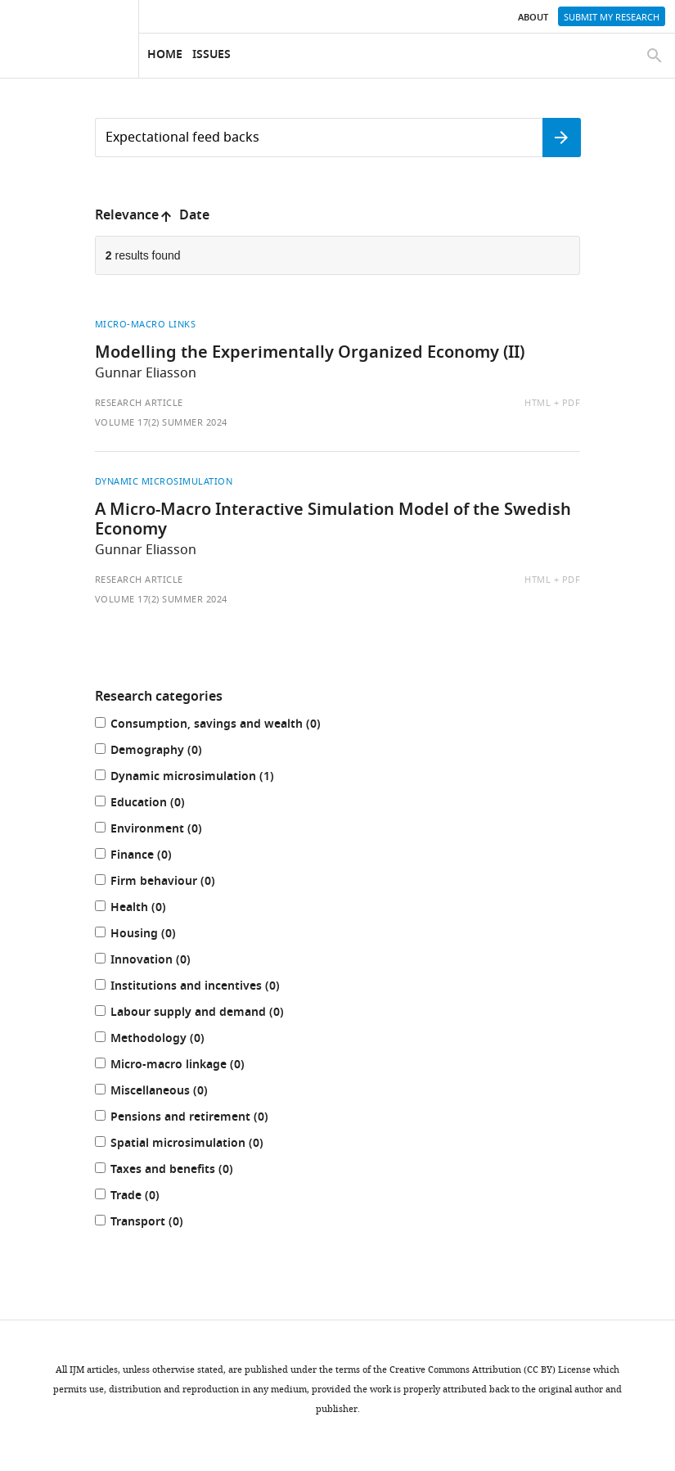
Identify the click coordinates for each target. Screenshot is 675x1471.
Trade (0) (144, 1197)
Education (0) (156, 804)
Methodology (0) (166, 1040)
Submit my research (611, 17)
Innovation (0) (159, 961)
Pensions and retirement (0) (198, 1118)
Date (194, 216)
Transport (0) (156, 1223)
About (533, 18)
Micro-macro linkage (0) (186, 1066)
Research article (139, 402)
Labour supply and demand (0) (206, 1013)
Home (164, 55)
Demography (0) (165, 751)
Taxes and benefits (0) (181, 1171)
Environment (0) (165, 830)
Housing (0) (152, 935)
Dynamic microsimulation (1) (201, 778)
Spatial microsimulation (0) (196, 1144)
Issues (211, 55)
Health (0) (147, 909)
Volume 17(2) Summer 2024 (161, 422)
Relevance (127, 216)
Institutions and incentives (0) (204, 987)
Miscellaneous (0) (168, 1092)
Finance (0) (150, 856)
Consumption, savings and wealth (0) (224, 725)
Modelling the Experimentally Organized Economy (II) (309, 354)
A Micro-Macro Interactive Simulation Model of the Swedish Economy (333, 521)
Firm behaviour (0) (172, 882)
